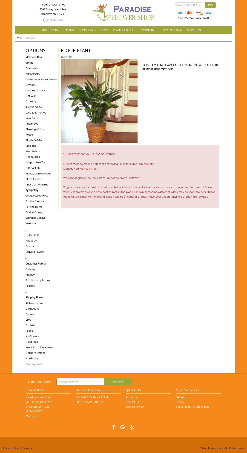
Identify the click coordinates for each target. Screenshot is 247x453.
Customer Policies (36, 263)
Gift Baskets (33, 168)
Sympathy (147, 30)
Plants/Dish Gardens (38, 173)
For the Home (34, 207)
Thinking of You (35, 129)
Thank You (32, 123)
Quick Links (32, 235)
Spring (69, 30)
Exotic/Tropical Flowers (40, 347)
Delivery (31, 269)
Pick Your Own (172, 30)
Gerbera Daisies (35, 353)
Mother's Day (51, 30)
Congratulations (36, 90)
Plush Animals (34, 179)
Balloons (31, 146)
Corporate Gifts (35, 162)
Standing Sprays (36, 218)
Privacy (30, 274)
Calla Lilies (32, 342)
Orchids (30, 325)
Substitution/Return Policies (38, 283)
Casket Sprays (34, 212)
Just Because (34, 107)
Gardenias (32, 358)
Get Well (31, 96)
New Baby (32, 118)
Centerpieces (34, 364)
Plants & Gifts (123, 30)
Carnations (32, 309)
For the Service (35, 201)
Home (19, 38)
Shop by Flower (35, 297)
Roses (105, 30)
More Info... (194, 30)
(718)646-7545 (53, 20)
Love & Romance (36, 112)
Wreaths (31, 223)
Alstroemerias (34, 303)
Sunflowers (32, 336)
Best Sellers (33, 151)
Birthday (31, 85)
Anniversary (33, 74)
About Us (31, 240)
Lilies (28, 320)
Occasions (86, 30)
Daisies (30, 314)
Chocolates (33, 157)
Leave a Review (35, 252)
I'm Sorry (31, 101)
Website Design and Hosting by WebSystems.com (223, 448)
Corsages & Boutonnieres (41, 79)
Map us (30, 416)
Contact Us (33, 246)
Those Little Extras (37, 184)
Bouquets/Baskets (37, 195)
